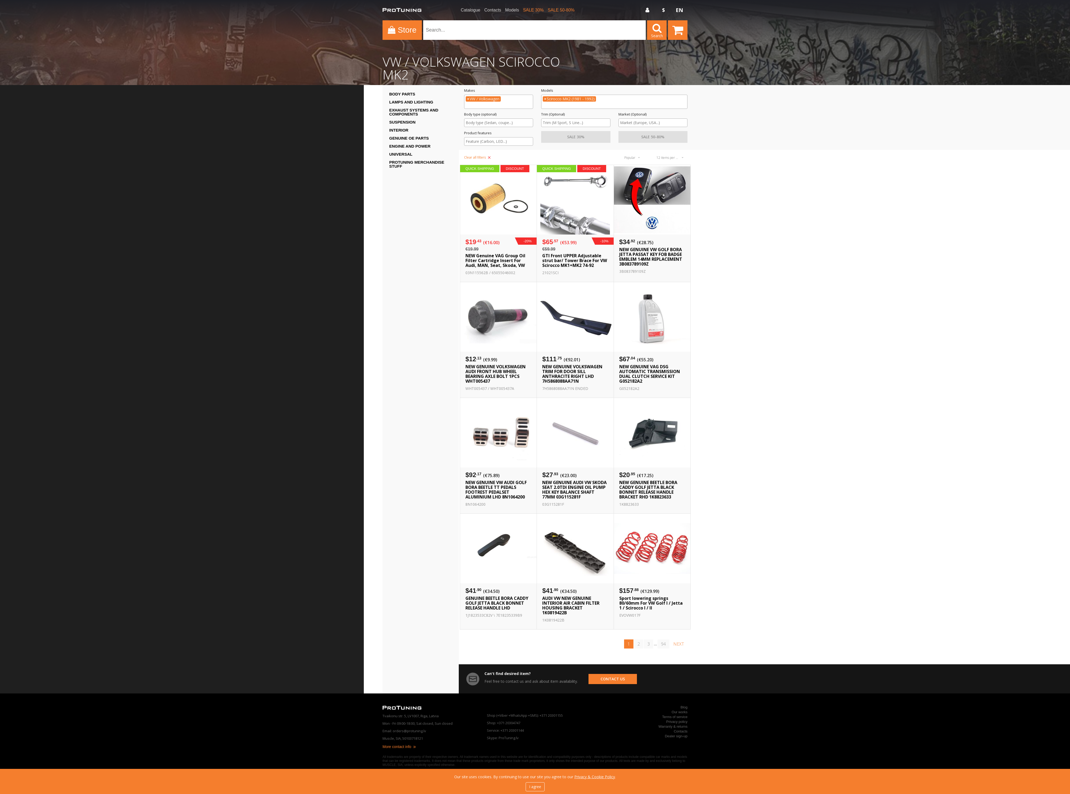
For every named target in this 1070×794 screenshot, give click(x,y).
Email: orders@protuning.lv (404, 730)
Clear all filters (477, 157)
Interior (398, 130)
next (678, 644)
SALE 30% (533, 10)
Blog (684, 707)
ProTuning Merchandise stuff (416, 164)
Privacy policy (676, 722)
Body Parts (402, 94)
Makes (469, 90)
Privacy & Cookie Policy (594, 776)
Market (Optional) (632, 114)
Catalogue (470, 10)
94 (663, 644)
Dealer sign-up (676, 736)
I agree (535, 786)
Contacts (492, 10)
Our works (679, 712)
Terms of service (674, 717)
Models (512, 10)
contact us (613, 678)
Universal (400, 154)
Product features (478, 133)
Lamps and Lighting (411, 102)
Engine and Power (409, 146)
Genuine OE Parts (409, 138)
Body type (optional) (480, 114)
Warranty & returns (672, 726)
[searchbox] (499, 105)
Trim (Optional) (553, 114)
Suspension (402, 122)
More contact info (399, 747)
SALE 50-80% (561, 10)
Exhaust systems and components (413, 112)
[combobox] (498, 102)
